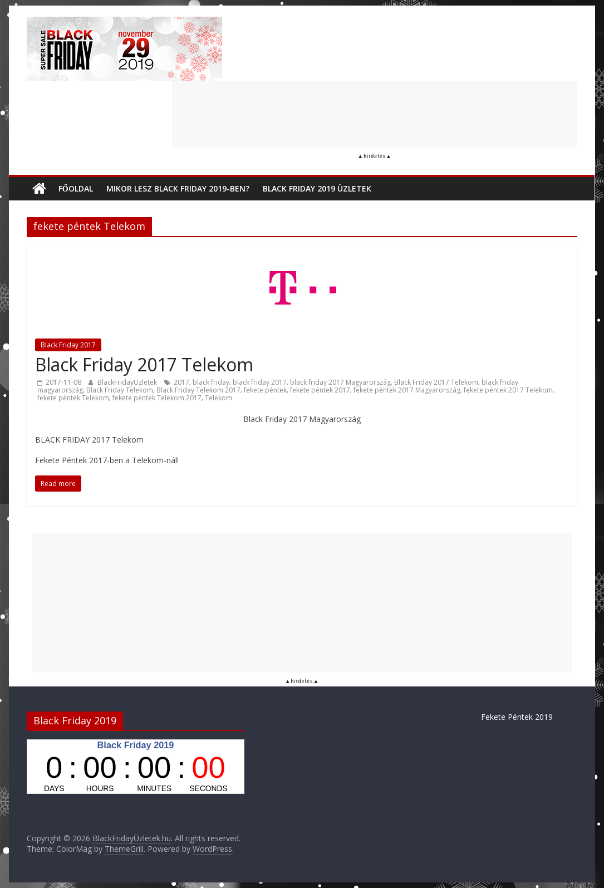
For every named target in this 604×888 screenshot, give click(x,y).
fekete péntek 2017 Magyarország (406, 390)
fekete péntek (265, 390)
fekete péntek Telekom (73, 398)
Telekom (218, 398)
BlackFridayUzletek (128, 382)
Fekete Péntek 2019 (517, 717)
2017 (181, 382)
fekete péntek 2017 (320, 390)
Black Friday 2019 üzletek (317, 188)
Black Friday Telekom (119, 390)
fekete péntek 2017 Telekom (508, 390)
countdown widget (135, 766)
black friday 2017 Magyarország (340, 382)
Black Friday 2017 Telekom (144, 364)
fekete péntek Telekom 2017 (157, 398)
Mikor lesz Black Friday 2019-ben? (177, 188)
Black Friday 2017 (68, 345)
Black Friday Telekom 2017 (198, 390)
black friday (211, 382)
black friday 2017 (260, 382)
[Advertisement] (374, 114)
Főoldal (75, 188)
